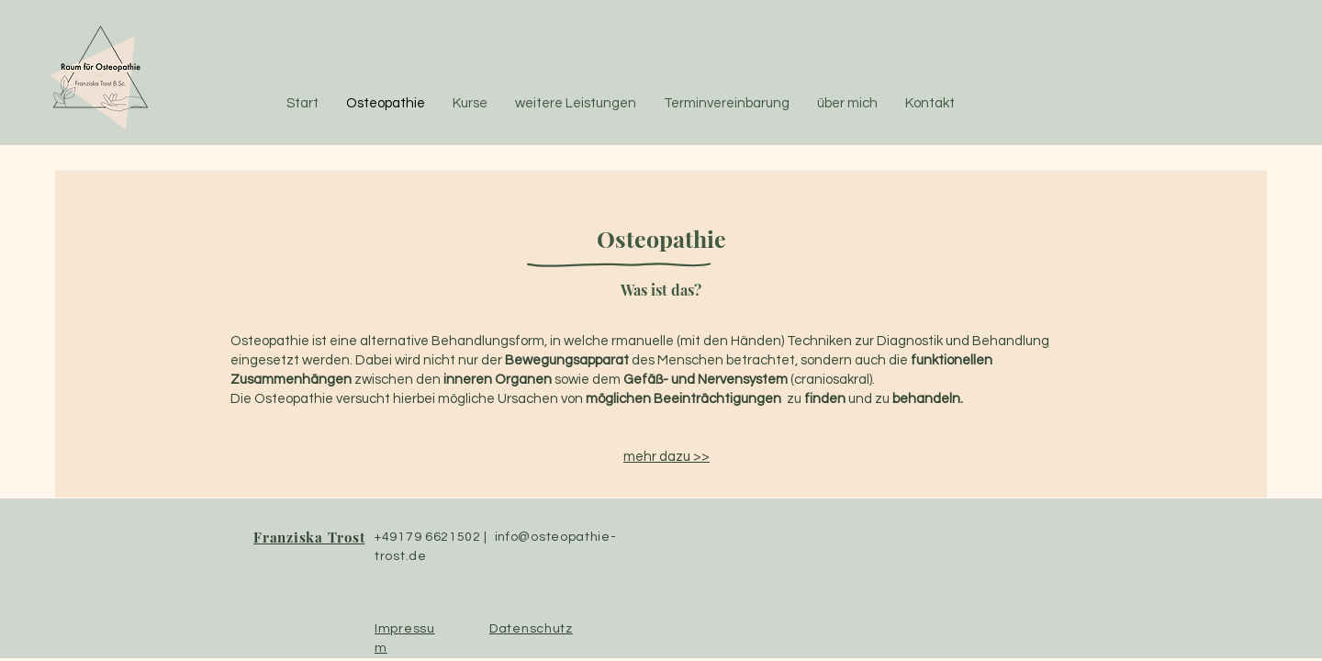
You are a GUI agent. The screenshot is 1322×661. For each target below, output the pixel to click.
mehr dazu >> (666, 457)
